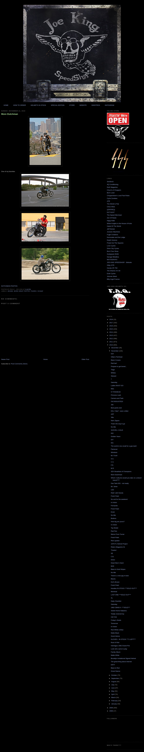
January (114, 704)
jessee (10, 291)
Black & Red (115, 668)
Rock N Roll (115, 642)
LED (112, 490)
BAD (112, 566)
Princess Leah (116, 395)
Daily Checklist (116, 601)
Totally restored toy (117, 614)
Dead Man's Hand (117, 563)
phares (34, 291)
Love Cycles (111, 246)
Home (45, 359)
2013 (111, 335)
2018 (111, 319)
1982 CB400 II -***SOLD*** (120, 607)
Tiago (113, 370)
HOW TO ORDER (19, 105)
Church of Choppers (114, 190)
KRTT (113, 665)
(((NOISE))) (111, 209)
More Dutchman (9, 114)
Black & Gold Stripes (118, 569)
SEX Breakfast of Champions (121, 471)
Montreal (114, 591)
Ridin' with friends (117, 493)
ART (112, 414)
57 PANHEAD (116, 392)
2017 (111, 323)
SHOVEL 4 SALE (117, 430)
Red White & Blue (117, 630)
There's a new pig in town (120, 576)
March (113, 697)
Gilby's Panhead (116, 357)
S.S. (112, 459)
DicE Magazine (112, 187)
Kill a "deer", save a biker (119, 411)
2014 (111, 332)
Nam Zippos (115, 420)
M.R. (112, 468)
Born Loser (111, 193)
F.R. (112, 465)
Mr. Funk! (114, 455)
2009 (111, 708)
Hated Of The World (114, 226)
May (113, 691)
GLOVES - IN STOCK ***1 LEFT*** (123, 639)
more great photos (22, 291)
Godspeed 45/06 (113, 254)
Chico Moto (111, 207)
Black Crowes (115, 360)
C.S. (112, 462)
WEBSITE (83, 105)
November (115, 351)
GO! (112, 354)
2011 (111, 342)
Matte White (115, 655)
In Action (114, 502)
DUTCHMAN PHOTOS (9, 286)
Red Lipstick (115, 541)
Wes (112, 389)
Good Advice (115, 636)
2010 (111, 345)
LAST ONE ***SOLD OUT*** (121, 595)
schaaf (40, 291)
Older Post (85, 359)
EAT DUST (111, 212)
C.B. (112, 556)
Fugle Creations (112, 235)
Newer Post (5, 359)
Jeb (112, 405)
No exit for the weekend (119, 499)
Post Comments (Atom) (19, 364)
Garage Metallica (113, 257)
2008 (111, 711)
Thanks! (113, 550)
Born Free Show (112, 251)
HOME (6, 105)
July (113, 685)
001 (112, 443)
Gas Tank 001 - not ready (120, 483)
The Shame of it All (113, 271)
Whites (113, 373)
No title (113, 427)
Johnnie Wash (112, 276)
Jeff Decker (111, 229)
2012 (111, 338)
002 (112, 433)
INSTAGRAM (109, 105)
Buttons (113, 518)
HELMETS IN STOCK (38, 105)
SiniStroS (110, 182)
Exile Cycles (111, 273)
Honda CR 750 (112, 268)
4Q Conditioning (112, 184)
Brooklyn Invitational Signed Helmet (123, 658)
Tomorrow (114, 623)
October (114, 675)
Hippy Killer (111, 221)
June (113, 688)
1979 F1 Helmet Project (119, 544)
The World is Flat (113, 204)
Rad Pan (114, 531)
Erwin (113, 512)
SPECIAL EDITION (57, 105)
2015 (111, 329)
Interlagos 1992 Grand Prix (120, 646)
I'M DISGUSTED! (117, 401)
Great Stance (115, 671)
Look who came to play (119, 649)
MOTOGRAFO (112, 260)
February (114, 701)
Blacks (113, 579)
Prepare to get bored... (119, 366)
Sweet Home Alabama (119, 611)
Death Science (112, 240)
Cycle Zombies (112, 198)
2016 (111, 326)
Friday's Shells (116, 620)
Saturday (114, 382)
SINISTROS (95, 105)
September (115, 678)
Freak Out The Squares (115, 243)
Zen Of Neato (111, 218)
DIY (112, 440)
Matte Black (115, 633)
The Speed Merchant (114, 215)
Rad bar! (114, 363)
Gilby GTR (110, 265)
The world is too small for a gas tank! (124, 446)
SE (112, 553)
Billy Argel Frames (113, 279)
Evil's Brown (115, 582)
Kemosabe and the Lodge (116, 237)
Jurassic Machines (113, 232)
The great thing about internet (121, 662)
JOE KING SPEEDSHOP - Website (119, 262)
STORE (72, 105)
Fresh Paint (115, 496)
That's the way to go (118, 424)
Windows (114, 452)
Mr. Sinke (114, 486)
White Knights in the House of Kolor (119, 223)
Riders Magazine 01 (118, 547)
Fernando (114, 506)
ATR (108, 201)
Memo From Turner (117, 534)
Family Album (115, 652)
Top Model (114, 528)
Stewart (113, 376)
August (114, 681)
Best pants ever (116, 408)
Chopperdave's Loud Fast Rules (118, 195)
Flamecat (114, 449)
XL (112, 598)
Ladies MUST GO (117, 385)
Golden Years (115, 436)
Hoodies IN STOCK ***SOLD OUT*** (124, 588)
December (115, 348)
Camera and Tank (117, 398)
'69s (112, 417)
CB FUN (114, 617)
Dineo (113, 560)
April (113, 694)
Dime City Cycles (113, 248)
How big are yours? (117, 521)
